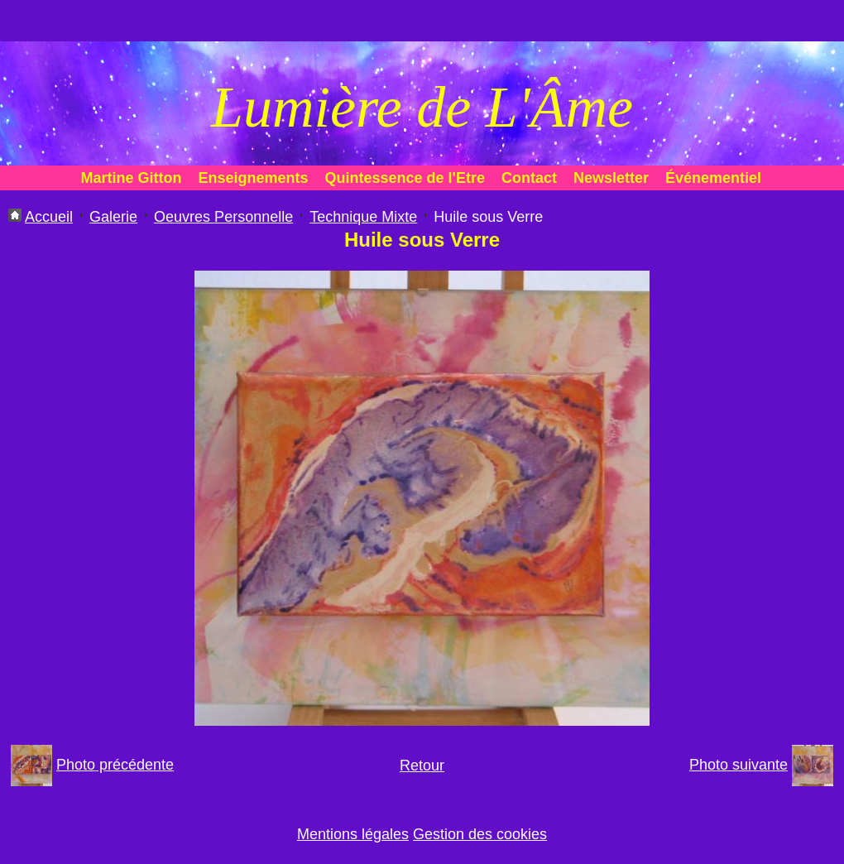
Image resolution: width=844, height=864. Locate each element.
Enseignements (254, 178)
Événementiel (713, 178)
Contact (529, 178)
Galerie (113, 217)
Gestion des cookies (480, 834)
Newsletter (611, 178)
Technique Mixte (363, 217)
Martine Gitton (131, 178)
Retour (422, 765)
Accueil (49, 217)
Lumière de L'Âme (422, 107)
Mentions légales (353, 834)
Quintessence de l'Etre (405, 178)
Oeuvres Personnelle (223, 217)
